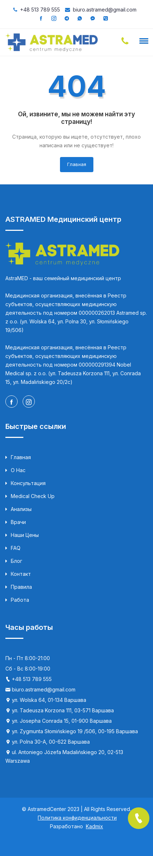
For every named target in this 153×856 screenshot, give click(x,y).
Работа (17, 600)
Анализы (18, 509)
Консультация (25, 483)
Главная (76, 164)
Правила (18, 587)
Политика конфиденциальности (77, 818)
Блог (13, 561)
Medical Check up (30, 496)
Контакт (18, 574)
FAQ (12, 548)
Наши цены (22, 535)
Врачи (15, 522)
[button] (142, 40)
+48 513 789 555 (40, 9)
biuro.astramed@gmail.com (104, 9)
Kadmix (94, 826)
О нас (15, 470)
